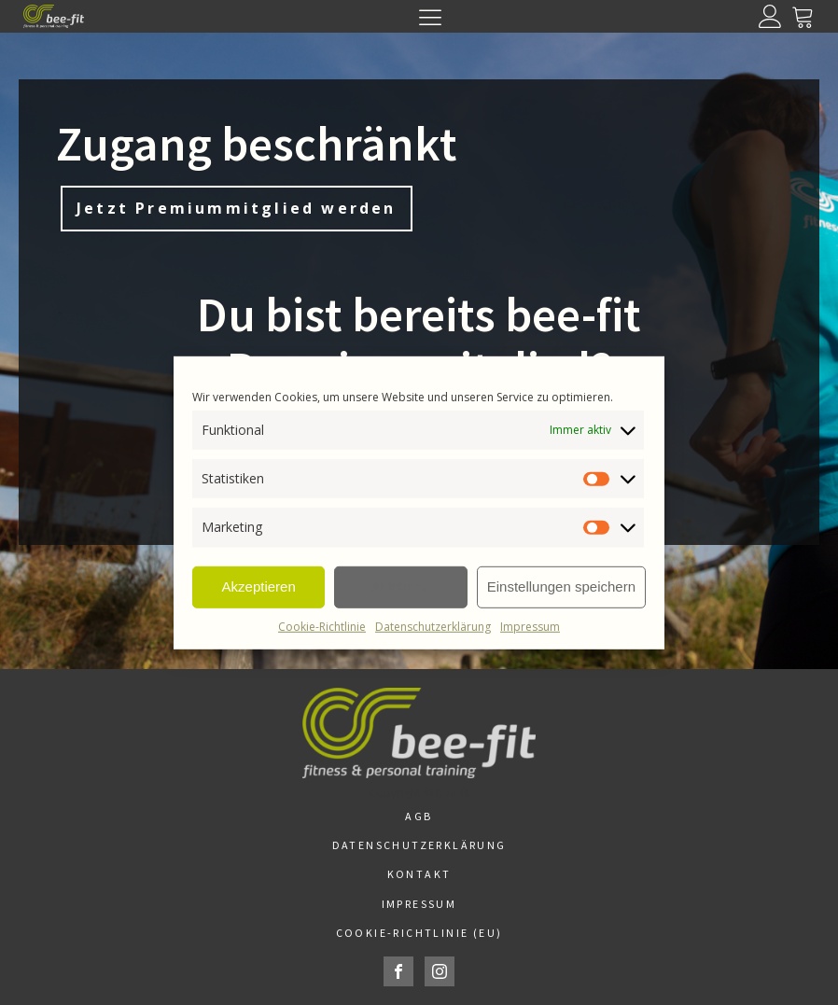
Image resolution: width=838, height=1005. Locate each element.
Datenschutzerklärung (433, 626)
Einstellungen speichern (561, 586)
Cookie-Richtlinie (322, 626)
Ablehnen (400, 586)
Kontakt (419, 874)
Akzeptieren (259, 586)
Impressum (530, 626)
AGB (418, 816)
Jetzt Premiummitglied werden (237, 208)
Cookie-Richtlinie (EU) (419, 933)
